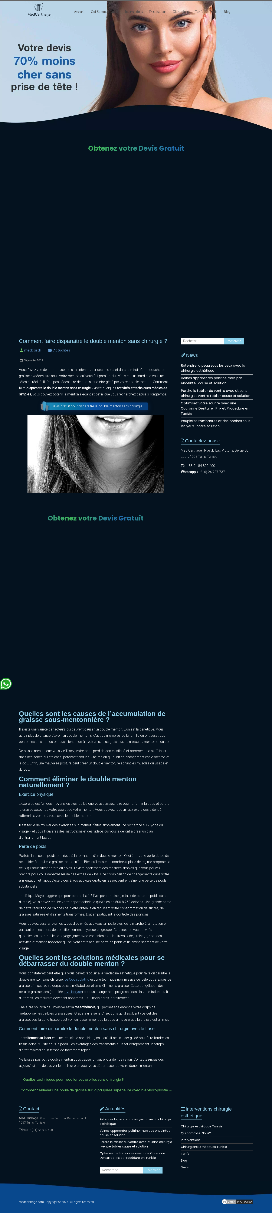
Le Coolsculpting (77, 979)
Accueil (79, 11)
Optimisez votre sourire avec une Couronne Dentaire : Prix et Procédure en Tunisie (215, 408)
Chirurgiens (181, 11)
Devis (213, 11)
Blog (227, 11)
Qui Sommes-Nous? (104, 11)
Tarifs (199, 11)
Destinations (157, 11)
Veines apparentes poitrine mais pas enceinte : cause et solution (211, 381)
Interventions (134, 11)
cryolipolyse (73, 992)
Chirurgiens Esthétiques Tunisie (204, 1147)
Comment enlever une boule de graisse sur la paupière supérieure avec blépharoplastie (96, 1090)
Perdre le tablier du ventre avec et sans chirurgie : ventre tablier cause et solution (215, 393)
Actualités (61, 350)
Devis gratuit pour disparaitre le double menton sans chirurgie (97, 406)
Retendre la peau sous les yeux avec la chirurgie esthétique (213, 368)
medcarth (32, 350)
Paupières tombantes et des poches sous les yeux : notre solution (215, 423)
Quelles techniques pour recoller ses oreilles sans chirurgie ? (71, 1079)
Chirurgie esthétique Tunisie (202, 1126)
